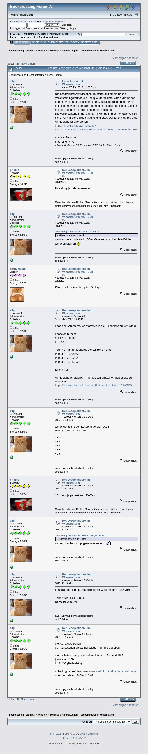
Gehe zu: (87, 721)
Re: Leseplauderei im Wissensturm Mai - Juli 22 (77, 173)
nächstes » (134, 58)
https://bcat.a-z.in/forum (45, 37)
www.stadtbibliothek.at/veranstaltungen (113, 671)
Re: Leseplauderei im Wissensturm (76, 312)
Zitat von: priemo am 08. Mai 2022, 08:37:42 (78, 231)
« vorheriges (118, 58)
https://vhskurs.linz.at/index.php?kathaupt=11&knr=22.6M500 (93, 385)
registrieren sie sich (54, 21)
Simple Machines (88, 733)
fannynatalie (18, 268)
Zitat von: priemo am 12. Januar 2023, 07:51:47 (80, 535)
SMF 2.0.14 (56, 733)
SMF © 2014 (71, 733)
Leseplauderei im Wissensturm (73, 83)
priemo (14, 170)
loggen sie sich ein (26, 21)
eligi (13, 81)
